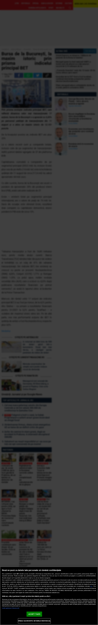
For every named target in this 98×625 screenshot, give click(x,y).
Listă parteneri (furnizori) (10, 608)
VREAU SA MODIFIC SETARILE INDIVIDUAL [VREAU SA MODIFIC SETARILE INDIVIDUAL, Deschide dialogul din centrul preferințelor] (34, 621)
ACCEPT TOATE (34, 614)
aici (91, 586)
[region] (49, 596)
